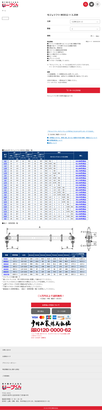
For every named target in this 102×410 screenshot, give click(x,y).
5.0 (5, 204)
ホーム (4, 10)
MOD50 (6, 269)
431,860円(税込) (81, 168)
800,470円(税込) (81, 204)
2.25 (5, 178)
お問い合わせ (6, 350)
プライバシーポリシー (9, 363)
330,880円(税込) (81, 161)
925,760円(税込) (81, 216)
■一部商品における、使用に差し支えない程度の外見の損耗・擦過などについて (72, 138)
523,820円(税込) (81, 173)
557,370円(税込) (81, 180)
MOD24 (6, 264)
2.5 (5, 180)
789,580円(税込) (81, 202)
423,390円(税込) (81, 166)
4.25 (5, 197)
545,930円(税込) (81, 178)
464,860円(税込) (81, 176)
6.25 (5, 216)
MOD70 (6, 272)
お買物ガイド (6, 356)
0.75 (5, 164)
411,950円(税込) (81, 164)
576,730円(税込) (81, 185)
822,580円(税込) (81, 209)
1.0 (5, 166)
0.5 (5, 161)
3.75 (5, 192)
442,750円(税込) (81, 171)
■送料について (52, 143)
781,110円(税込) (81, 200)
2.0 (5, 176)
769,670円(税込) (81, 197)
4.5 (5, 200)
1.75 (5, 173)
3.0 (5, 185)
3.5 (5, 190)
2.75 (5, 183)
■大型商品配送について (54, 140)
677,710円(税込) (81, 192)
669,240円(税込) (81, 190)
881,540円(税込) (81, 207)
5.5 (5, 209)
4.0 (5, 195)
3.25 (5, 188)
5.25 (5, 207)
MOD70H (6, 274)
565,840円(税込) (81, 183)
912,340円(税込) (81, 214)
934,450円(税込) (81, 219)
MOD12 (6, 261)
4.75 (5, 202)
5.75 (5, 212)
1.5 (5, 171)
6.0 (5, 214)
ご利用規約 (5, 376)
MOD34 (6, 267)
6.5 (5, 219)
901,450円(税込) (81, 212)
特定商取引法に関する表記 (10, 369)
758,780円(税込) (81, 195)
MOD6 (6, 259)
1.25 (5, 168)
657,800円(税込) (81, 188)
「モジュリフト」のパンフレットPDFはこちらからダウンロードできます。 (70, 131)
